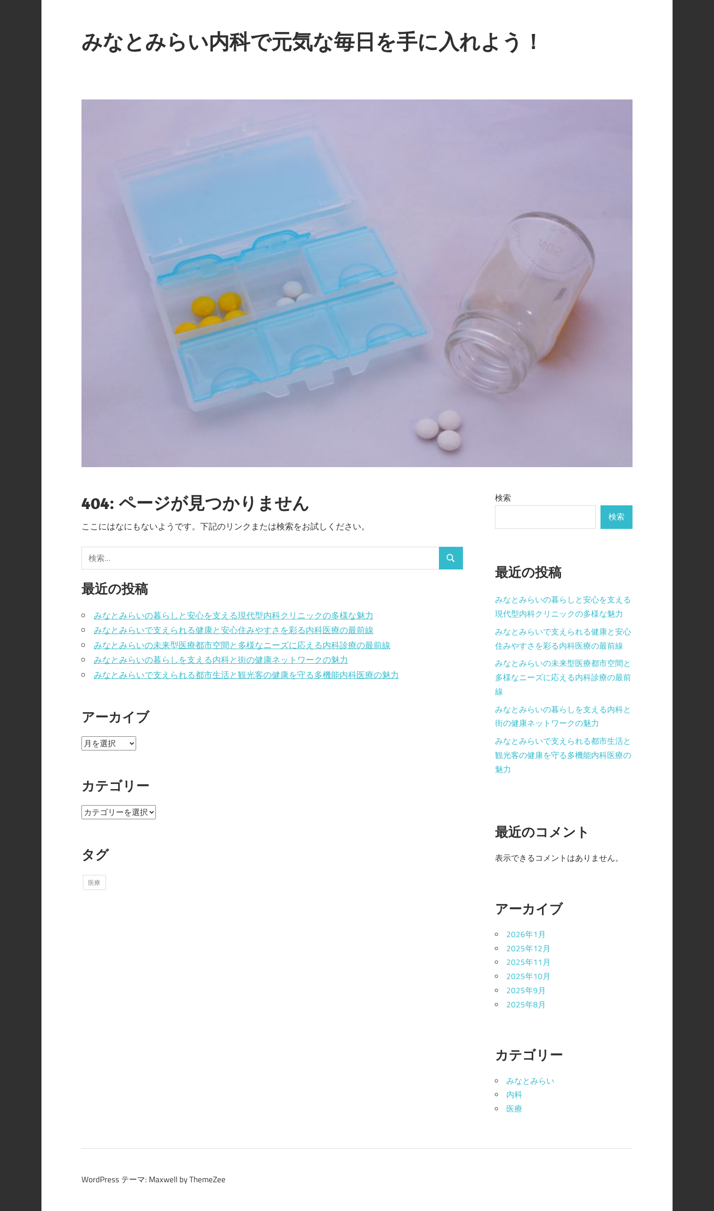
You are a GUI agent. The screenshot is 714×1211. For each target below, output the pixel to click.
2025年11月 (528, 962)
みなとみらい (530, 1081)
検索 (503, 498)
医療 (514, 1109)
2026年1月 (526, 934)
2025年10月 (528, 976)
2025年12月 (528, 948)
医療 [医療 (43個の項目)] (94, 882)
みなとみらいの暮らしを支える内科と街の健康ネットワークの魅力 (221, 659)
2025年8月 (526, 1004)
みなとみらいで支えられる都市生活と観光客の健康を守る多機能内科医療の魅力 (246, 674)
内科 (514, 1094)
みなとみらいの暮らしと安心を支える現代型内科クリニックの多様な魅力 (233, 615)
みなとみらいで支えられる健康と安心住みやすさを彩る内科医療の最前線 (233, 630)
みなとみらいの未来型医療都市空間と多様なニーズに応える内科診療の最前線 (242, 645)
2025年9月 (526, 990)
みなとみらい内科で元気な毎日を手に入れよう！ (312, 41)
